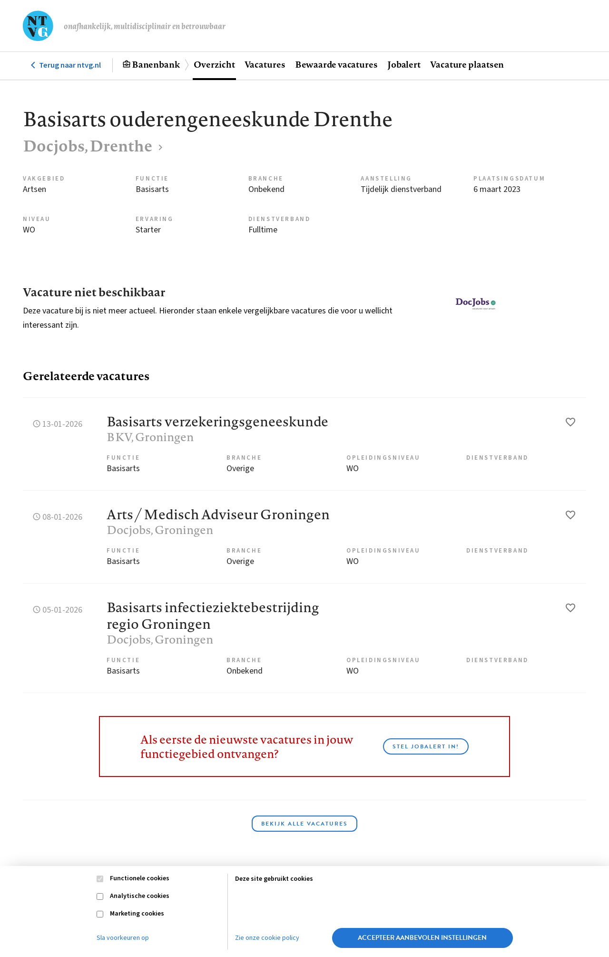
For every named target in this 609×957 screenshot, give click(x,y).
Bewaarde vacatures (336, 64)
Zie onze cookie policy (267, 938)
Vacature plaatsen (467, 64)
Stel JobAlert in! (426, 746)
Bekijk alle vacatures (304, 823)
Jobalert (404, 64)
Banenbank (156, 64)
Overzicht (214, 64)
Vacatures (265, 64)
